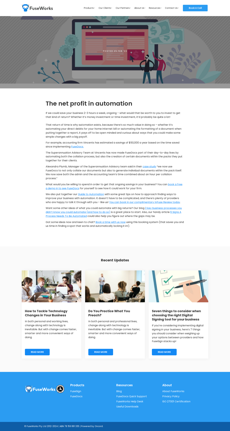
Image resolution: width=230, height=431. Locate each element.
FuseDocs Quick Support (131, 396)
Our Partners (123, 8)
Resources (154, 8)
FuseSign (75, 391)
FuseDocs (76, 396)
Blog (119, 391)
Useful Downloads (127, 406)
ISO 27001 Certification (176, 401)
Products (89, 8)
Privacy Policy (171, 396)
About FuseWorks (173, 391)
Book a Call (190, 6)
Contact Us (171, 8)
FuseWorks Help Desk (129, 401)
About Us (139, 8)
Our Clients (105, 8)
